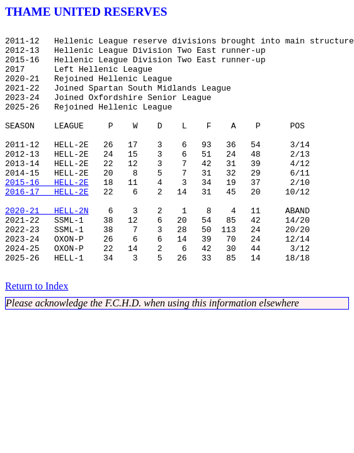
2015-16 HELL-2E (47, 214)
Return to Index (36, 335)
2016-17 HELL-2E (47, 225)
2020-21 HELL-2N (47, 248)
